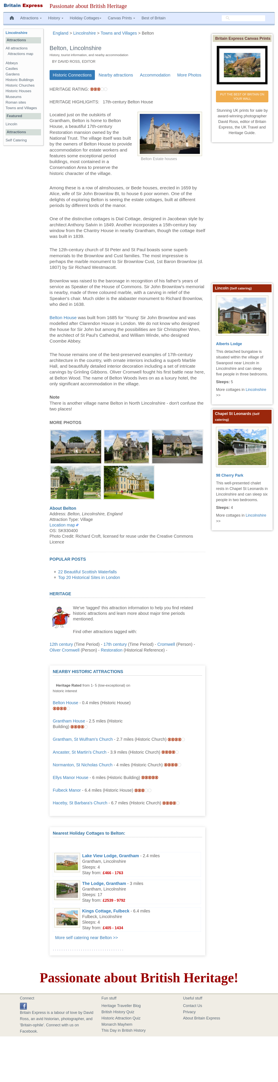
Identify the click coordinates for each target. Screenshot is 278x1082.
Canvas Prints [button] (121, 18)
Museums (13, 97)
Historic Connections (72, 75)
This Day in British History (124, 1030)
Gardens (13, 74)
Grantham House (69, 721)
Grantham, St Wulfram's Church (83, 739)
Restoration (111, 650)
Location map (62, 525)
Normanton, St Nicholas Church (82, 764)
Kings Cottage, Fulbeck (105, 911)
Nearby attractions (116, 75)
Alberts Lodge (229, 344)
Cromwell (166, 644)
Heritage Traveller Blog (121, 1006)
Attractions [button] (31, 18)
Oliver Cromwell (65, 650)
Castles (12, 69)
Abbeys (12, 63)
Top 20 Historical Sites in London (89, 577)
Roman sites (16, 102)
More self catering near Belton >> (86, 937)
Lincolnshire (16, 33)
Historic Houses (18, 91)
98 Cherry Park (229, 475)
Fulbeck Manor (67, 790)
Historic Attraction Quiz (121, 1018)
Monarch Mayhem (117, 1024)
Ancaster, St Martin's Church (79, 752)
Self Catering (16, 140)
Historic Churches (20, 85)
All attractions (17, 48)
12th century (61, 644)
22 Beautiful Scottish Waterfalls (87, 571)
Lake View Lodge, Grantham (110, 855)
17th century (115, 644)
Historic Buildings (20, 80)
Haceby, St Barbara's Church (80, 802)
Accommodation (155, 75)
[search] (243, 18)
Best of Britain (153, 18)
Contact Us (192, 1006)
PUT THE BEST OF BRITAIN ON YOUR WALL (242, 96)
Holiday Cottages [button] (85, 18)
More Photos (189, 75)
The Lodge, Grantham (104, 883)
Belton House (64, 317)
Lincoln (11, 124)
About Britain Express (201, 1018)
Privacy (189, 1012)
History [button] (55, 18)
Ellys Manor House (70, 777)
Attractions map (20, 54)
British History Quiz (118, 1012)
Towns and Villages (21, 108)
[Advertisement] (170, 695)
